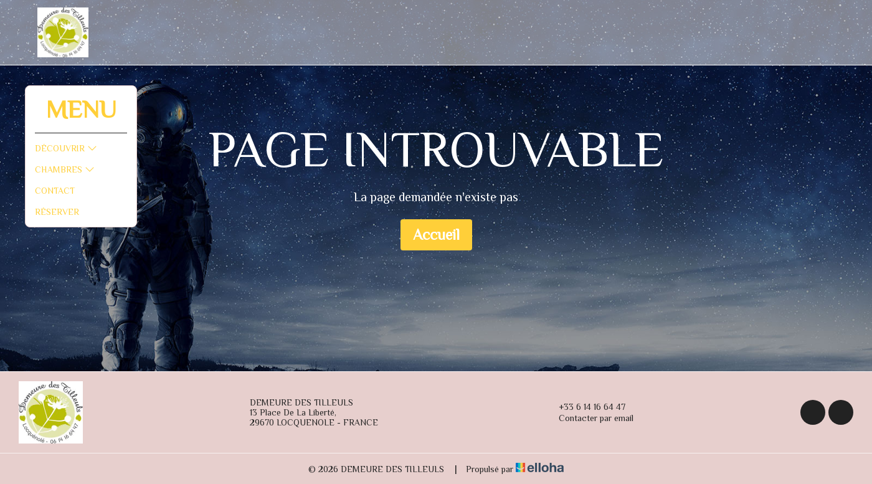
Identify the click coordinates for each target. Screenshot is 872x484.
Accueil (436, 234)
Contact (55, 191)
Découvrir (66, 148)
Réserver (57, 212)
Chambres (65, 169)
